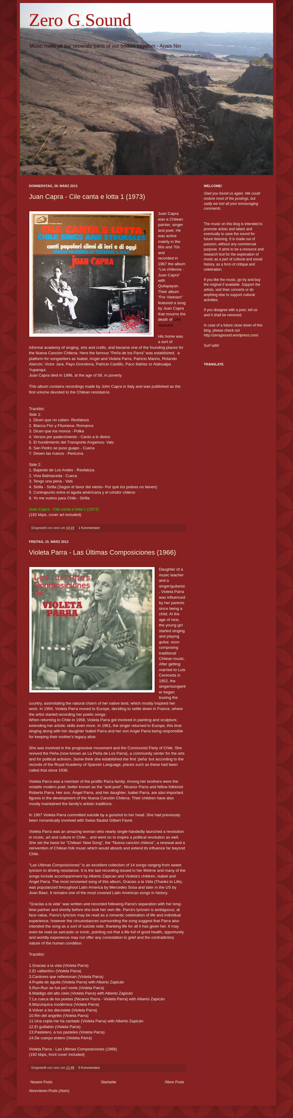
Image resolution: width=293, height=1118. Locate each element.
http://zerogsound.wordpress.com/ (231, 335)
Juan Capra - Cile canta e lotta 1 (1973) (87, 196)
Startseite (108, 1082)
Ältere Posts (174, 1082)
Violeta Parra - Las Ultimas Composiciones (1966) (73, 1049)
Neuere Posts (41, 1082)
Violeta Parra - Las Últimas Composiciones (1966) (102, 552)
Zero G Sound (80, 20)
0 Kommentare (89, 1067)
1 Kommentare (89, 528)
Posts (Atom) (59, 1091)
